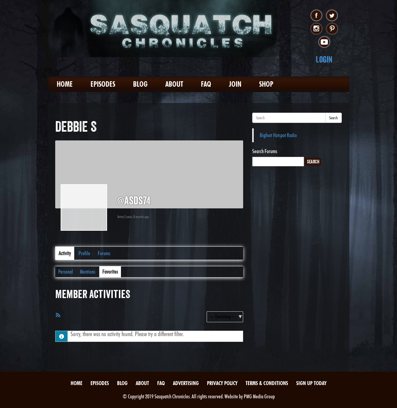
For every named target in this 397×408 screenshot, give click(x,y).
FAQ (206, 84)
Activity (65, 253)
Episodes (103, 84)
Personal (65, 271)
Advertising (186, 383)
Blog (140, 84)
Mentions (87, 271)
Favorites (110, 271)
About (174, 84)
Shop (266, 84)
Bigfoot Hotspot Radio (278, 135)
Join (235, 84)
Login (324, 59)
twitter (332, 15)
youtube (324, 42)
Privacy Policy (222, 383)
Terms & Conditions (267, 383)
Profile (84, 253)
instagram (316, 29)
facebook (316, 15)
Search (333, 117)
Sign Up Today (311, 383)
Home (65, 84)
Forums (104, 253)
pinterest (332, 29)
